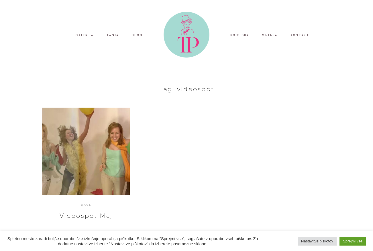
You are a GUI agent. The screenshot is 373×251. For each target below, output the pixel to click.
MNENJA (269, 35)
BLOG (137, 35)
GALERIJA (84, 35)
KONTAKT (299, 35)
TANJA (113, 35)
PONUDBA (239, 35)
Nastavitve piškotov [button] (317, 241)
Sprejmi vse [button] (352, 241)
